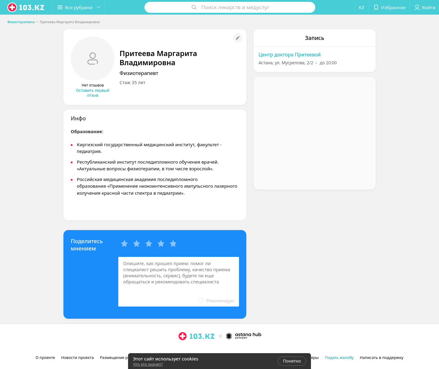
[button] (78, 7)
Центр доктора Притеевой (290, 54)
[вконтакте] (199, 349)
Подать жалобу (339, 357)
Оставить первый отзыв (92, 93)
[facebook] (191, 349)
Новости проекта (77, 357)
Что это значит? (148, 364)
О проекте (45, 357)
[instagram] (182, 349)
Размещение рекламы (121, 357)
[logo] (26, 7)
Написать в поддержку (381, 357)
